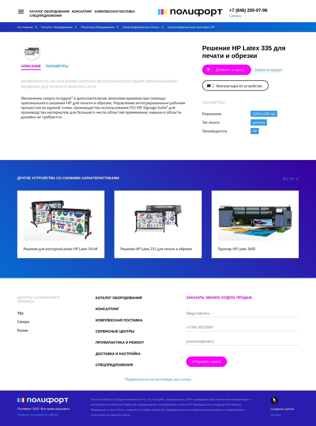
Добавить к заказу (225, 69)
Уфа (20, 313)
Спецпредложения (46, 16)
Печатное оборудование (97, 27)
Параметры (57, 66)
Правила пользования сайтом (37, 414)
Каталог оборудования (49, 11)
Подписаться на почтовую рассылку (158, 379)
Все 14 (291, 179)
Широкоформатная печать (141, 27)
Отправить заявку (206, 361)
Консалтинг (82, 11)
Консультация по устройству (234, 86)
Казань (22, 330)
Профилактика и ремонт (120, 342)
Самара (235, 16)
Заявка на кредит (268, 70)
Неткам (276, 415)
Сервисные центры (115, 331)
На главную (25, 27)
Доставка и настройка (118, 354)
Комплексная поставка (115, 11)
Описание (31, 66)
